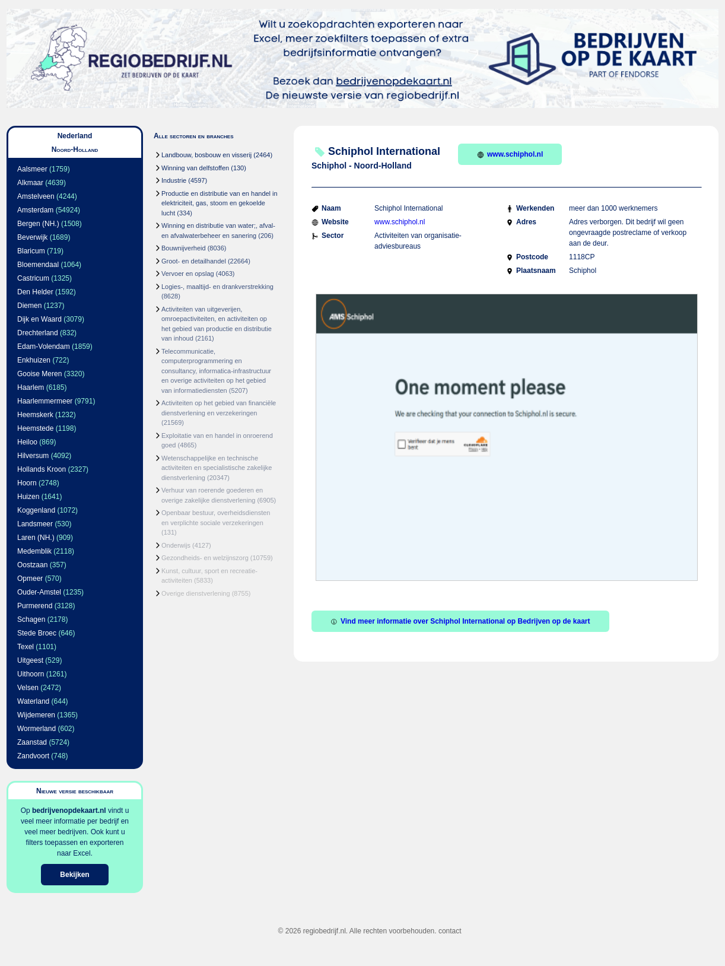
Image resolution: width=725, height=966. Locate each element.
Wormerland (36, 728)
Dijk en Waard (39, 319)
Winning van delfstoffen (195, 167)
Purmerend (34, 606)
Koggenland (36, 510)
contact (450, 931)
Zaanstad (32, 742)
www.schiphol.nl (510, 154)
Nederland (75, 136)
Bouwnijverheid (183, 248)
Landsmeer (35, 524)
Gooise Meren (39, 374)
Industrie (173, 180)
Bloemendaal (38, 264)
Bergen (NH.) (38, 224)
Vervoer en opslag (187, 273)
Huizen (28, 496)
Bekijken (74, 874)
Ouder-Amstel (39, 592)
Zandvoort (33, 756)
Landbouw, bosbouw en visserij (206, 154)
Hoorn (27, 483)
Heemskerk (35, 415)
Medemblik (34, 551)
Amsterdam (35, 210)
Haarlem (30, 387)
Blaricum (31, 251)
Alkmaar (30, 183)
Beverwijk (32, 237)
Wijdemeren (36, 715)
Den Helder (35, 292)
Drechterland (37, 333)
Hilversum (33, 456)
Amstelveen (36, 196)
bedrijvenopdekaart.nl (69, 810)
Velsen (28, 688)
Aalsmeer (32, 169)
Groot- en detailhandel (193, 261)
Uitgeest (30, 660)
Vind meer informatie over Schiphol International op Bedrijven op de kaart (460, 621)
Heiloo (27, 442)
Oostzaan (32, 565)
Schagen (31, 619)
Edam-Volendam (43, 346)
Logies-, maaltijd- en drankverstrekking (217, 286)
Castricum (33, 278)
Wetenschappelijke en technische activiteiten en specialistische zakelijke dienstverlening (216, 468)
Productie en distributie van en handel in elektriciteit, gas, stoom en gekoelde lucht (219, 203)
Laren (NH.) (36, 537)
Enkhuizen (33, 360)
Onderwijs (175, 545)
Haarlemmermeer (44, 401)
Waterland (33, 701)
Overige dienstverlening (195, 593)
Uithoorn (30, 674)
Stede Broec (36, 633)
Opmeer (30, 578)
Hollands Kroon (41, 469)
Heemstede (35, 428)
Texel (25, 647)
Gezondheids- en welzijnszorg (205, 557)
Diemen (29, 305)
